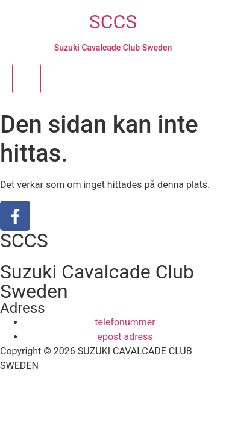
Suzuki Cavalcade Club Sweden (113, 47)
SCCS (113, 21)
